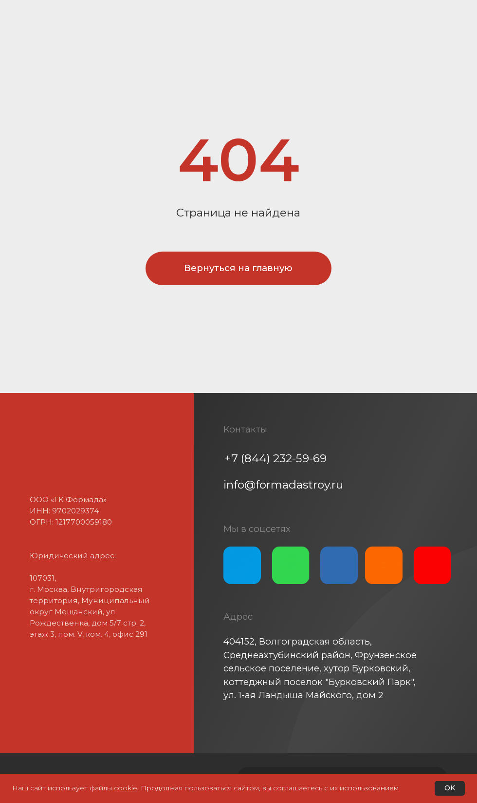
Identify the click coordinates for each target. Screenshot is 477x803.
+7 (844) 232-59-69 (275, 458)
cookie (125, 787)
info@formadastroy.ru (283, 484)
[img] (242, 565)
